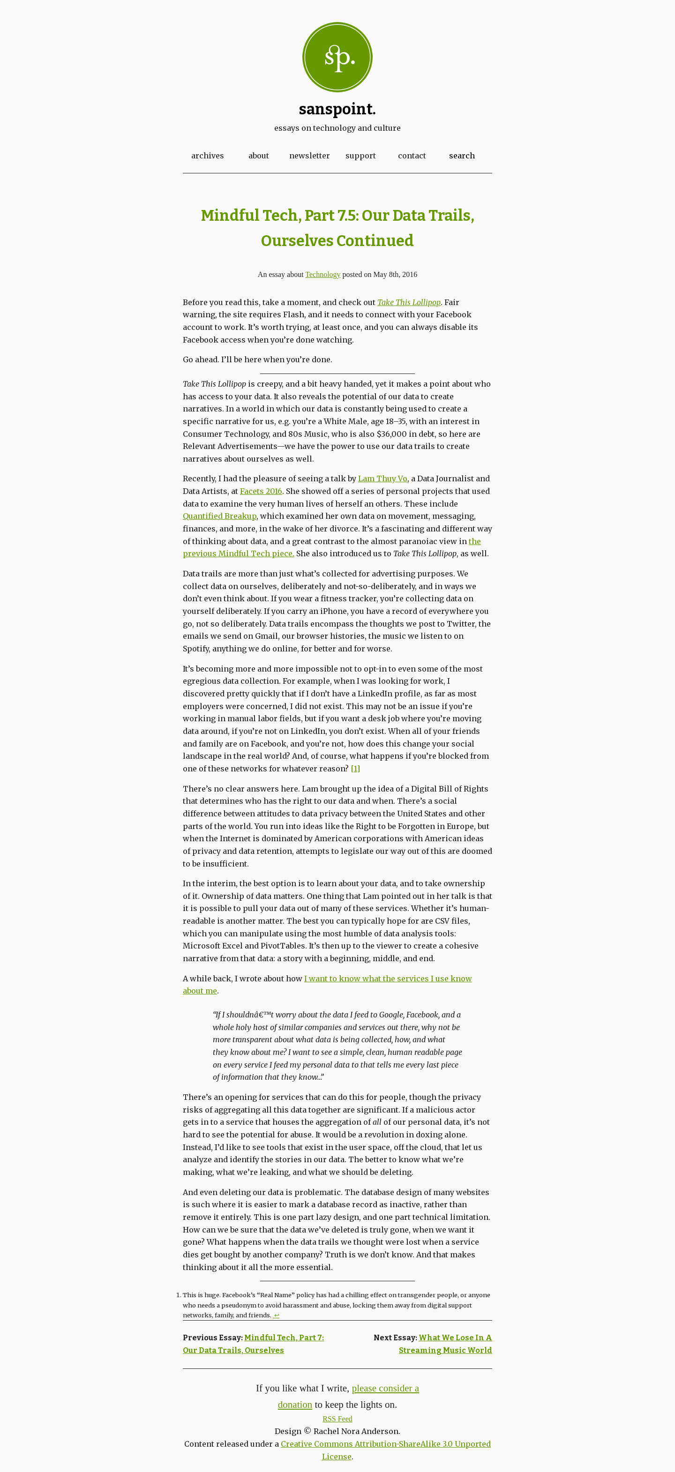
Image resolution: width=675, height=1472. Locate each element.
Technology (322, 274)
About (258, 155)
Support (360, 155)
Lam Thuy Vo (382, 478)
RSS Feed (337, 1419)
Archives (207, 155)
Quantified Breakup (219, 516)
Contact (412, 155)
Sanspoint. (337, 109)
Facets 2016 (261, 491)
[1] (355, 768)
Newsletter (309, 155)
